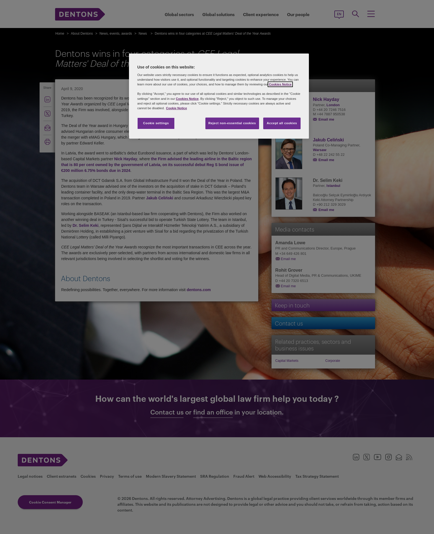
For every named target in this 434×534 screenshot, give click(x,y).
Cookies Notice (280, 84)
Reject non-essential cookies (232, 123)
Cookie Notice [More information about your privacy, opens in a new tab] (176, 108)
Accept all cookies (282, 123)
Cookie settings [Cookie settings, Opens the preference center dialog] (156, 123)
